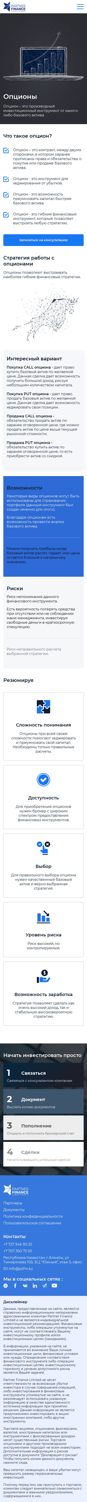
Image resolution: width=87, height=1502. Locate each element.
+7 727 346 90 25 (17, 1244)
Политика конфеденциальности (33, 1216)
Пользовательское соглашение (32, 1223)
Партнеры (12, 1203)
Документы (14, 1210)
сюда (23, 1463)
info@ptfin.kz (21, 1269)
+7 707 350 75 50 (17, 1251)
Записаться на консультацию (43, 240)
